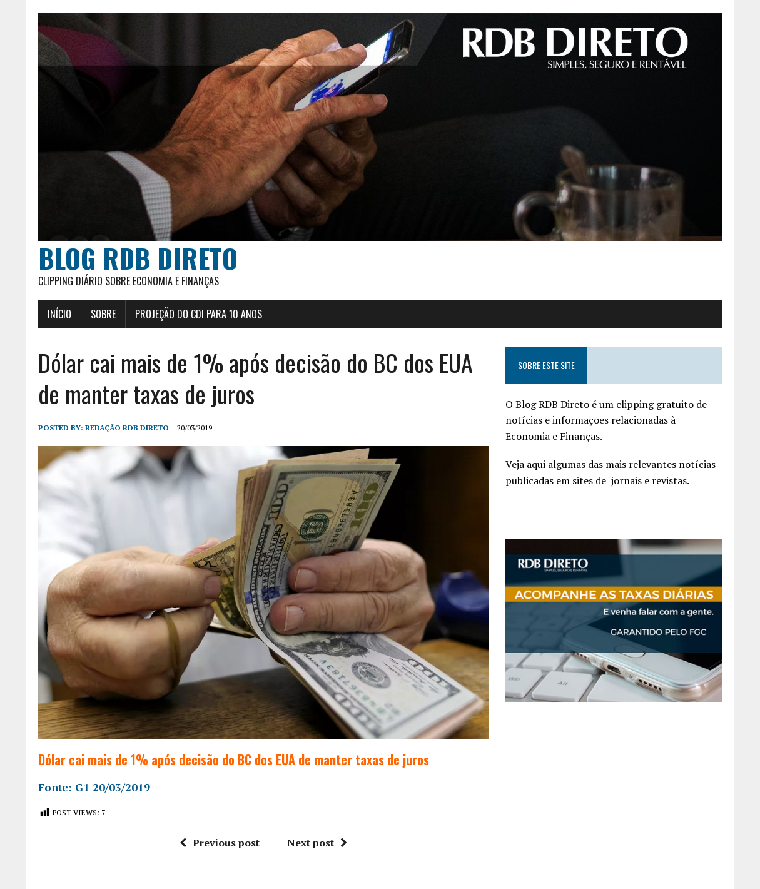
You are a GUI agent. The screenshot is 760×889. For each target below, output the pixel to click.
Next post (317, 843)
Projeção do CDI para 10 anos (198, 314)
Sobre (103, 314)
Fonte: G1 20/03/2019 (94, 787)
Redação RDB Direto (127, 427)
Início (59, 314)
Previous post (220, 843)
